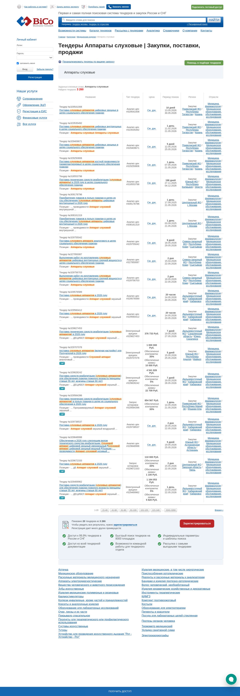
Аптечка (63, 569)
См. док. (151, 110)
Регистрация (35, 77)
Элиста (199, 187)
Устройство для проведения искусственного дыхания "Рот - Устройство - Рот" (95, 635)
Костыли (147, 604)
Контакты (206, 30)
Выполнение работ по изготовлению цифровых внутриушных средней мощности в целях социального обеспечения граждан (90, 260)
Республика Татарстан (190, 113)
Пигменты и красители (156, 611)
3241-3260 (171, 510)
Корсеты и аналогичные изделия (78, 604)
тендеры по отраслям (99, 24)
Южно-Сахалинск (193, 337)
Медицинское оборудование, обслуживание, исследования (214, 113)
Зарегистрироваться (197, 523)
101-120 (144, 510)
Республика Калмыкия (190, 185)
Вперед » (219, 510)
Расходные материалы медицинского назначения (89, 577)
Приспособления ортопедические (162, 573)
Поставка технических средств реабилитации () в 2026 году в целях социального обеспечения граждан (90, 182)
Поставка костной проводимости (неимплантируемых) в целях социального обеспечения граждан (89, 164)
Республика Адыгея (190, 358)
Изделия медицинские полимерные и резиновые (88, 592)
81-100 (133, 510)
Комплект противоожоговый (159, 600)
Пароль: (20, 53)
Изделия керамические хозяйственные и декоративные (176, 588)
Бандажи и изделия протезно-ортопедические (170, 581)
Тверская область (191, 467)
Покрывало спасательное (74, 615)
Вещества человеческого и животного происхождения (91, 585)
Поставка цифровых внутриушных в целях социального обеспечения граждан (90, 127)
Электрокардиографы (155, 635)
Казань (198, 114)
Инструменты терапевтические (161, 592)
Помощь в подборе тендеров (204, 62)
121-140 (156, 510)
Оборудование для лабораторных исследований (88, 608)
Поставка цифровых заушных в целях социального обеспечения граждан (88, 111)
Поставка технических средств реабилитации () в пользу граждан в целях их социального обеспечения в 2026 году (90, 401)
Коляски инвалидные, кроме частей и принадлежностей (93, 600)
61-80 (123, 510)
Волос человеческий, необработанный (165, 585)
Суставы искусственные (73, 626)
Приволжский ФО (191, 109)
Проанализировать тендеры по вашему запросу (88, 61)
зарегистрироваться (125, 524)
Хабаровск (196, 301)
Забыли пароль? (45, 69)
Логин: (20, 45)
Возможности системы (72, 30)
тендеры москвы (80, 24)
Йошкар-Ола (195, 409)
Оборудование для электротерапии (164, 608)
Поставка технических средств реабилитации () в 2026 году (90, 333)
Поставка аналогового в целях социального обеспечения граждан (87, 242)
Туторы (62, 630)
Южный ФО (191, 181)
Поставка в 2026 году (83, 295)
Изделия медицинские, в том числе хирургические (173, 569)
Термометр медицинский (157, 626)
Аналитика (153, 30)
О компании (189, 30)
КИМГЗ (146, 596)
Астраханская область (192, 446)
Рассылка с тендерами (129, 30)
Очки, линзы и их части (72, 611)
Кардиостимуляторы (71, 596)
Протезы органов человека (158, 621)
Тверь (192, 470)
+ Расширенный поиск (197, 24)
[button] (231, 679)
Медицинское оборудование (75, 573)
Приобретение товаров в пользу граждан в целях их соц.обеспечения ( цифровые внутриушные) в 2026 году (87, 200)
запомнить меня (26, 63)
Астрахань (192, 450)
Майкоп (197, 359)
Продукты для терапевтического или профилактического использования (93, 621)
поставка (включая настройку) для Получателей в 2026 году (90, 352)
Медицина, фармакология (213, 105)
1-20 (96, 510)
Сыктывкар (196, 246)
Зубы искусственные (71, 588)
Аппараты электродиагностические (80, 581)
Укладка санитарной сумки (158, 630)
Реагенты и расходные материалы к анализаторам (173, 577)
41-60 (114, 510)
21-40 (105, 510)
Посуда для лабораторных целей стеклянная (170, 615)
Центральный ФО (191, 202)
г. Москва (192, 205)
